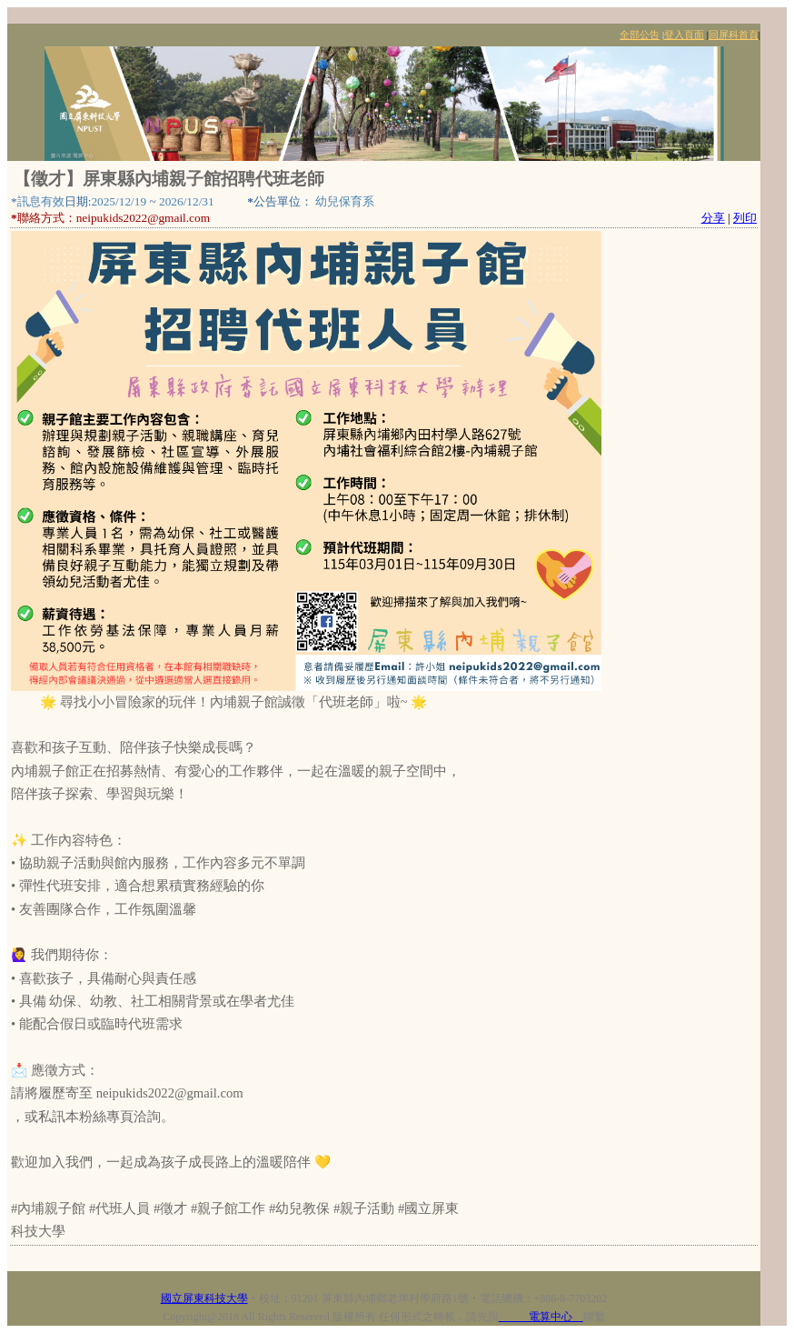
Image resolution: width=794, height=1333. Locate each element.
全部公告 (640, 35)
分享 (713, 218)
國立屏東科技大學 (204, 1298)
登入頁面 (684, 35)
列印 (745, 218)
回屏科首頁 (734, 35)
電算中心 (541, 1316)
